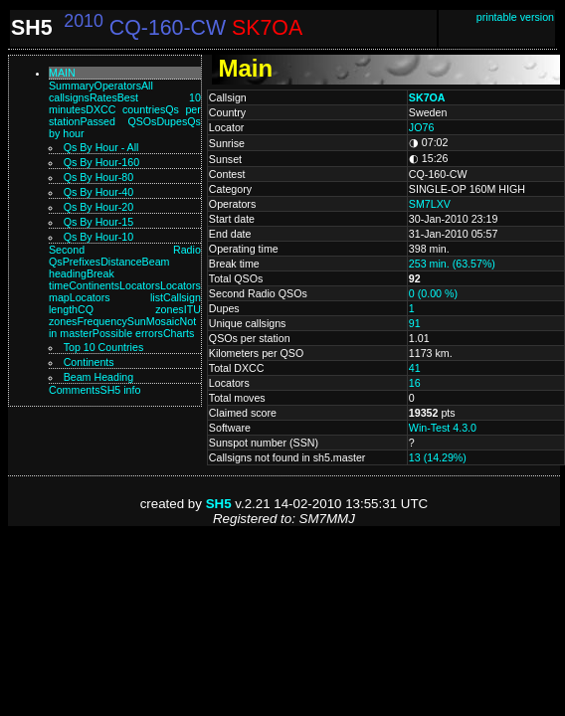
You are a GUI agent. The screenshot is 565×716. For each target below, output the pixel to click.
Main (62, 73)
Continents (94, 285)
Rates (103, 97)
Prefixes (82, 262)
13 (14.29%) (438, 457)
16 (415, 383)
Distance (120, 262)
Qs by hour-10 (98, 237)
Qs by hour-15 (98, 222)
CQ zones (131, 309)
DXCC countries (125, 109)
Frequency (101, 321)
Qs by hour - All (101, 147)
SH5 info (120, 390)
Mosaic (163, 321)
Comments (74, 390)
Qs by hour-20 (98, 207)
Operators (117, 85)
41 (415, 368)
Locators (139, 285)
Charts (178, 333)
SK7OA (427, 97)
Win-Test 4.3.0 (442, 428)
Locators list (116, 297)
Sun (136, 321)
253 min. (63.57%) (452, 263)
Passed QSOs (118, 121)
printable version (515, 17)
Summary (71, 85)
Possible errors (128, 333)
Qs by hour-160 (101, 162)
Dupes (171, 121)
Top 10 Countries (104, 347)
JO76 (421, 127)
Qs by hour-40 (98, 192)
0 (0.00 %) (433, 293)
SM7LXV (430, 204)
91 (415, 323)
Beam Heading (99, 377)
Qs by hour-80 (98, 177)
